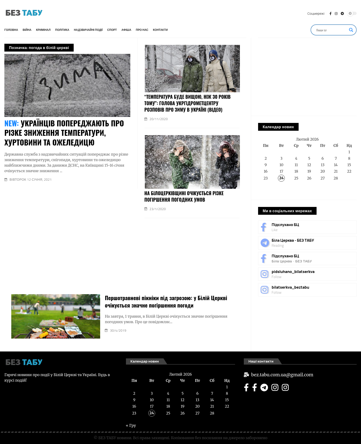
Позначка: (39, 47)
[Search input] (331, 30)
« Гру (263, 190)
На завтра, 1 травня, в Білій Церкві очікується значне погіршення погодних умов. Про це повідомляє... (166, 319)
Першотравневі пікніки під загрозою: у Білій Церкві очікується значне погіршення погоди (166, 301)
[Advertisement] (175, 12)
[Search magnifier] (351, 30)
